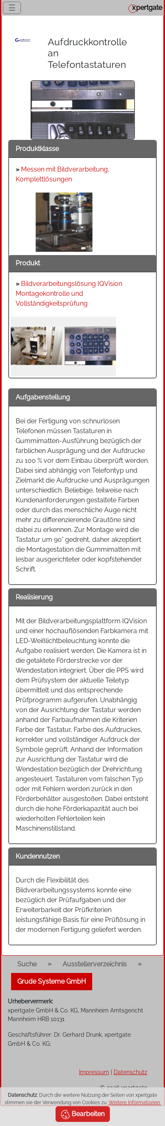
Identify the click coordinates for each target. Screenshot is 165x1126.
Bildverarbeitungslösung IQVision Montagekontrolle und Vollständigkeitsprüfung (69, 293)
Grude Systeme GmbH (51, 981)
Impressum (94, 1071)
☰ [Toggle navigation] (12, 8)
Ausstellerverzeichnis (95, 964)
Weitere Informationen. (135, 1102)
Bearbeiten (83, 1114)
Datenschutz (130, 1071)
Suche (27, 964)
